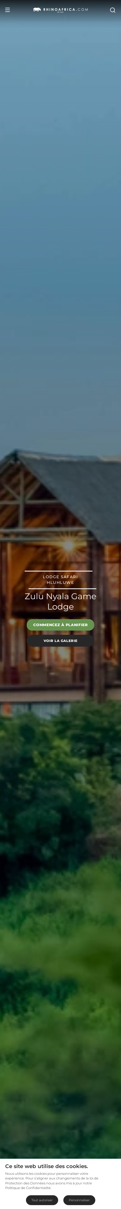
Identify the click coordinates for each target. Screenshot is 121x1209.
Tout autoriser (42, 1200)
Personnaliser (79, 1200)
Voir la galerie (61, 641)
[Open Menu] (7, 10)
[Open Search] (112, 10)
